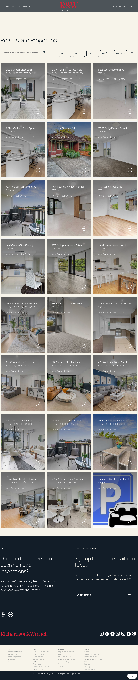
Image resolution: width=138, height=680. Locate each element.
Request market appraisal (41, 667)
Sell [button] (34, 661)
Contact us (87, 664)
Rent (14, 6)
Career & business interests (92, 654)
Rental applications (39, 659)
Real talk (61, 654)
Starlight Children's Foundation (93, 659)
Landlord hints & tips (64, 657)
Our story (86, 652)
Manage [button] (61, 649)
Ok (132, 676)
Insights (122, 6)
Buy (7, 6)
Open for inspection (14, 654)
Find (130, 6)
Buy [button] (9, 649)
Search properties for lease (41, 652)
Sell (19, 6)
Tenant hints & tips (64, 662)
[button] (3, 614)
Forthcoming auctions (14, 657)
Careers (113, 6)
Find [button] (85, 661)
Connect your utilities (90, 657)
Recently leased (38, 657)
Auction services (38, 669)
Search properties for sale (15, 652)
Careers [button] (61, 664)
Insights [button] (86, 649)
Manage (26, 6)
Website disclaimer (90, 669)
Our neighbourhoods (14, 662)
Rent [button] (34, 649)
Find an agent (88, 667)
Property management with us (67, 659)
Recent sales (11, 659)
